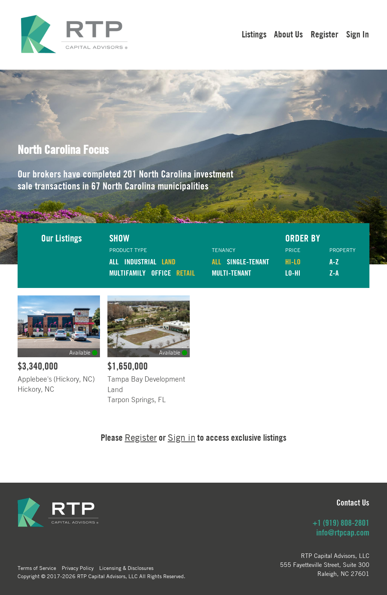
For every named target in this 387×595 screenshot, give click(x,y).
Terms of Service (37, 567)
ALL (114, 261)
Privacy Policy (78, 567)
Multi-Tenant (231, 272)
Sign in (181, 437)
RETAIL (185, 272)
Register (324, 34)
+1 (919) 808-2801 (341, 523)
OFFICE (161, 272)
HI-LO (293, 261)
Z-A (334, 272)
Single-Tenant (248, 261)
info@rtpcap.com (342, 532)
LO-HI (293, 272)
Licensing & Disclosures (126, 567)
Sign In (357, 34)
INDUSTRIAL (140, 261)
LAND (169, 261)
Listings (254, 34)
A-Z (334, 261)
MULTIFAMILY (127, 272)
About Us (288, 34)
